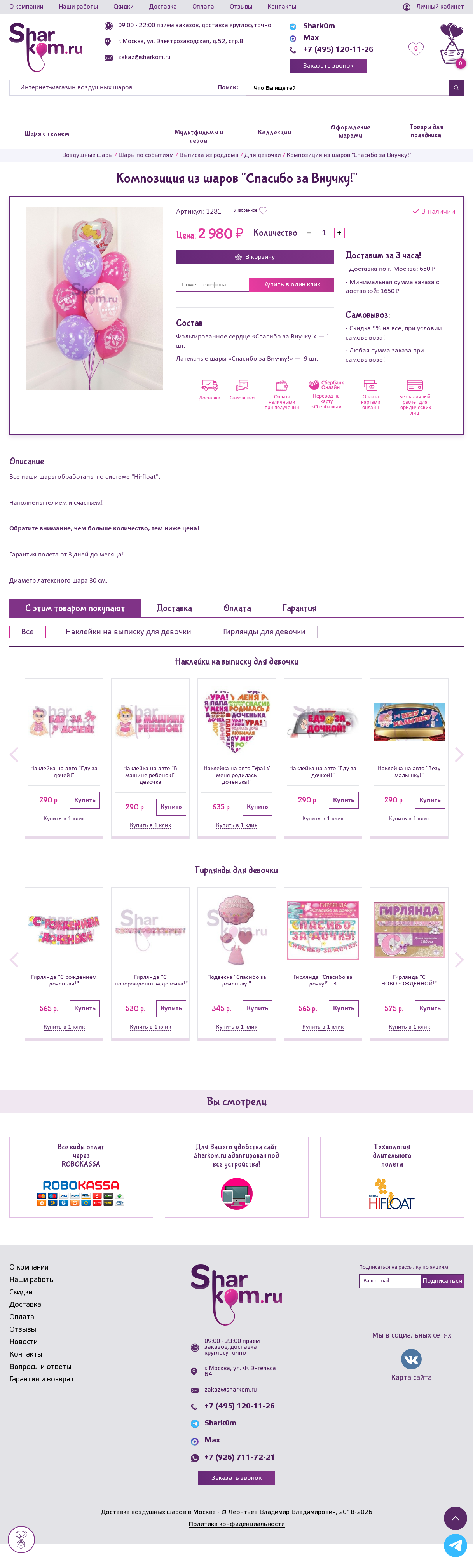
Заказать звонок (328, 66)
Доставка (163, 7)
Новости (23, 1359)
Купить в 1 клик (64, 822)
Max (311, 38)
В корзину (255, 257)
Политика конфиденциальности (237, 1541)
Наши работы (78, 7)
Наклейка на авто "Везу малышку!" (409, 774)
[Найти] (347, 88)
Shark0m (319, 26)
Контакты (282, 7)
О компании (26, 7)
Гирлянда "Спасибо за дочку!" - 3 (323, 987)
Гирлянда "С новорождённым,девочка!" (150, 987)
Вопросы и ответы (40, 1384)
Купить (85, 804)
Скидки (123, 7)
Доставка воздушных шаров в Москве (158, 1529)
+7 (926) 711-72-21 (239, 1474)
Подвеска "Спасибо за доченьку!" (236, 987)
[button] (14, 758)
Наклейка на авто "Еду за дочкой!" (322, 774)
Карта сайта (411, 1395)
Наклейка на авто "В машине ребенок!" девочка (150, 778)
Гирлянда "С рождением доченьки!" (64, 991)
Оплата (203, 7)
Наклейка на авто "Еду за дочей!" (64, 774)
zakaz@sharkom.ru (144, 57)
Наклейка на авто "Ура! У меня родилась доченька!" (237, 778)
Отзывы (241, 7)
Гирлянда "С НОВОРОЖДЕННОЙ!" (409, 987)
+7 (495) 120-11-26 (338, 49)
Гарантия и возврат (41, 1396)
